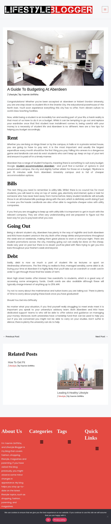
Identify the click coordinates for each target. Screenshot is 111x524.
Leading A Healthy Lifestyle (72, 392)
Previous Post (11, 336)
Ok (48, 520)
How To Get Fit (16, 362)
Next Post (102, 336)
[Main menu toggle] (105, 9)
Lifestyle (13, 94)
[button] (41, 442)
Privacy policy (59, 520)
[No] (107, 516)
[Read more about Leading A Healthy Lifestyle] (80, 374)
